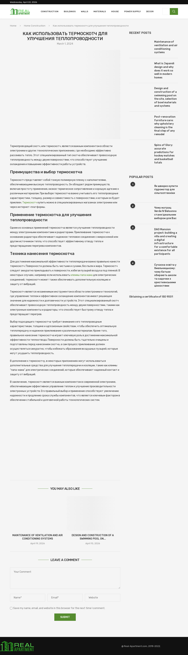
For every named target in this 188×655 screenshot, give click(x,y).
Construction (49, 11)
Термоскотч (29, 202)
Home (13, 25)
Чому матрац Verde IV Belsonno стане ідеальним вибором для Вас (165, 213)
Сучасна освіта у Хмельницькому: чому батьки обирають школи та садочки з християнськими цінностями (165, 275)
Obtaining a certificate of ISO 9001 (151, 296)
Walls (84, 11)
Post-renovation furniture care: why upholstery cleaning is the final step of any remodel (164, 125)
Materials (99, 11)
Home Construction (34, 25)
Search (174, 11)
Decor (150, 11)
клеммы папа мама (82, 275)
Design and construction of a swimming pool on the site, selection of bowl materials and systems (165, 97)
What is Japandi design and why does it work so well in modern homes (164, 70)
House (115, 11)
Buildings (70, 11)
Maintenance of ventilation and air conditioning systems (166, 47)
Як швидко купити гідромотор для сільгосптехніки (166, 190)
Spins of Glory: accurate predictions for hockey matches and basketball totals (164, 154)
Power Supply (132, 11)
